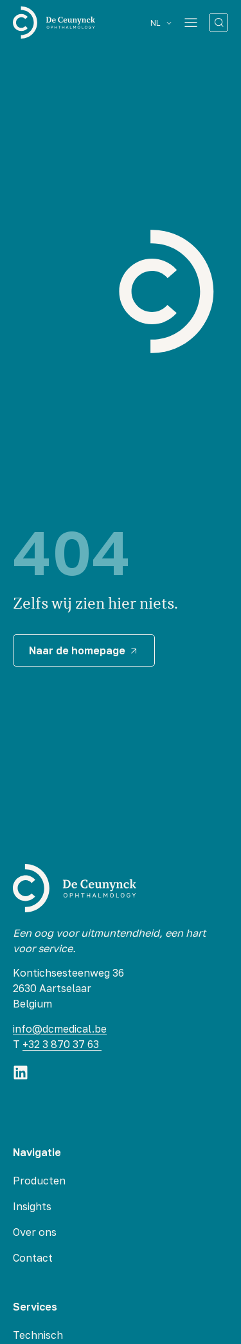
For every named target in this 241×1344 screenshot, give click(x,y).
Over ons (35, 1232)
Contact (33, 1257)
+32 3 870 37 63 (62, 1044)
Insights (32, 1206)
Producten (39, 1180)
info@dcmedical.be (60, 1028)
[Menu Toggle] (191, 22)
